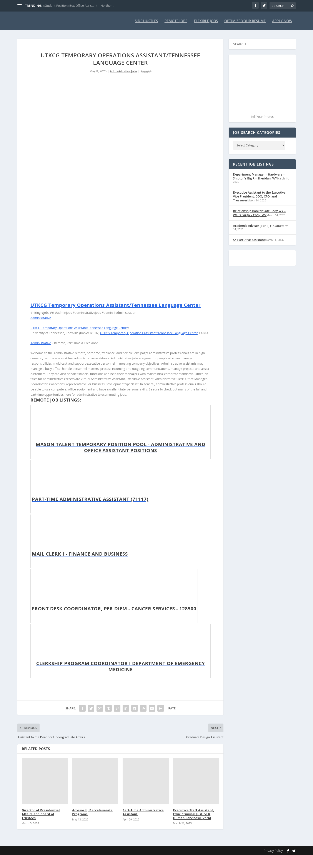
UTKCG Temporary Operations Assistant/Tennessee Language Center (115, 304)
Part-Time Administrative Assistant (143, 812)
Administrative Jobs (123, 71)
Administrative (40, 317)
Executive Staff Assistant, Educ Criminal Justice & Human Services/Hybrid (193, 814)
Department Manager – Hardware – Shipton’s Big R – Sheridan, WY (259, 176)
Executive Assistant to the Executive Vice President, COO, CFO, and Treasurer (259, 196)
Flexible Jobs (206, 21)
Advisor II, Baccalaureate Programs (92, 812)
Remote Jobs (176, 21)
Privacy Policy (273, 850)
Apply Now (282, 21)
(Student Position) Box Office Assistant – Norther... (78, 5)
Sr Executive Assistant (249, 239)
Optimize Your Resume (245, 21)
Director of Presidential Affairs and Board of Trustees (41, 814)
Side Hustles (146, 21)
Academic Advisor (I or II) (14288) (257, 225)
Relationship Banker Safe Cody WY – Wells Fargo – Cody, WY (259, 213)
